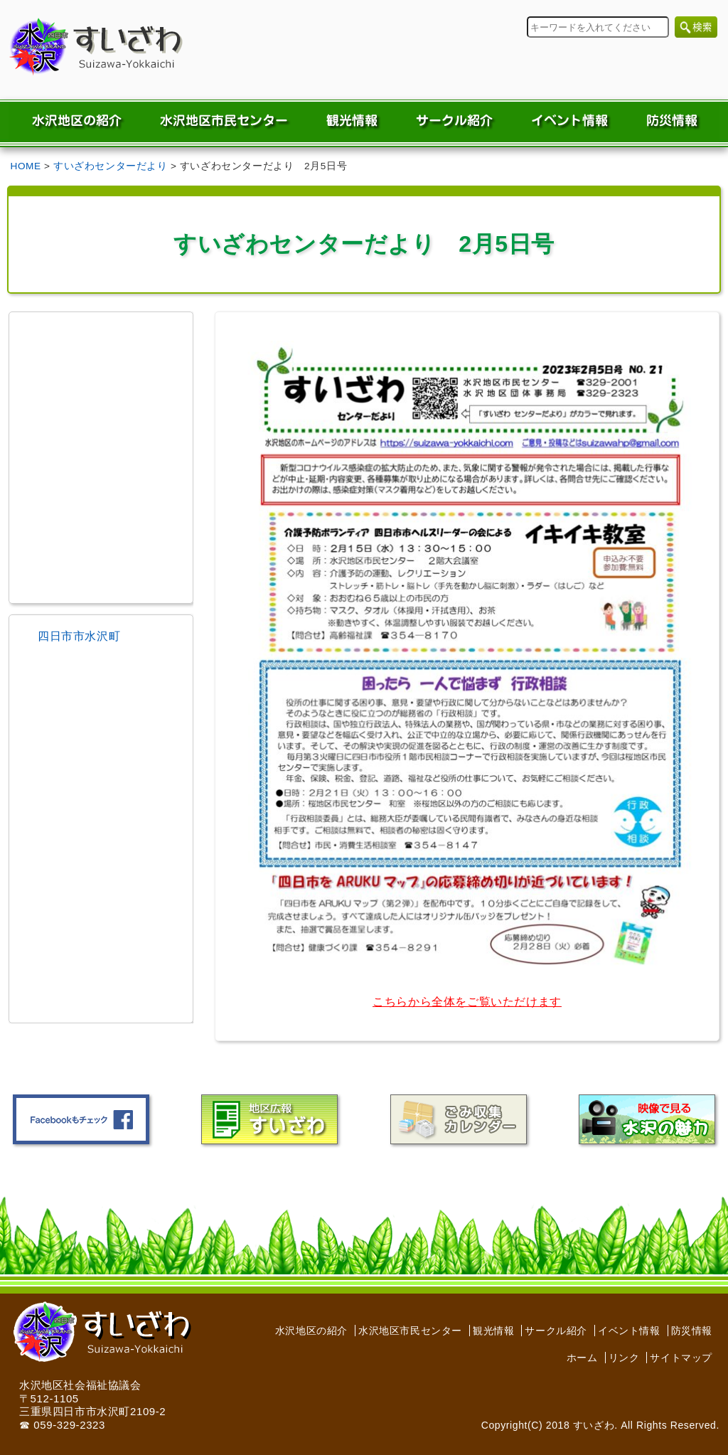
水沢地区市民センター (410, 1330)
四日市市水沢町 (79, 636)
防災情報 (691, 1330)
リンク (624, 1357)
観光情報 (493, 1330)
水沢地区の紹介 (311, 1330)
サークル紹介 (556, 1330)
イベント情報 (629, 1330)
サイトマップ (681, 1357)
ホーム (582, 1357)
